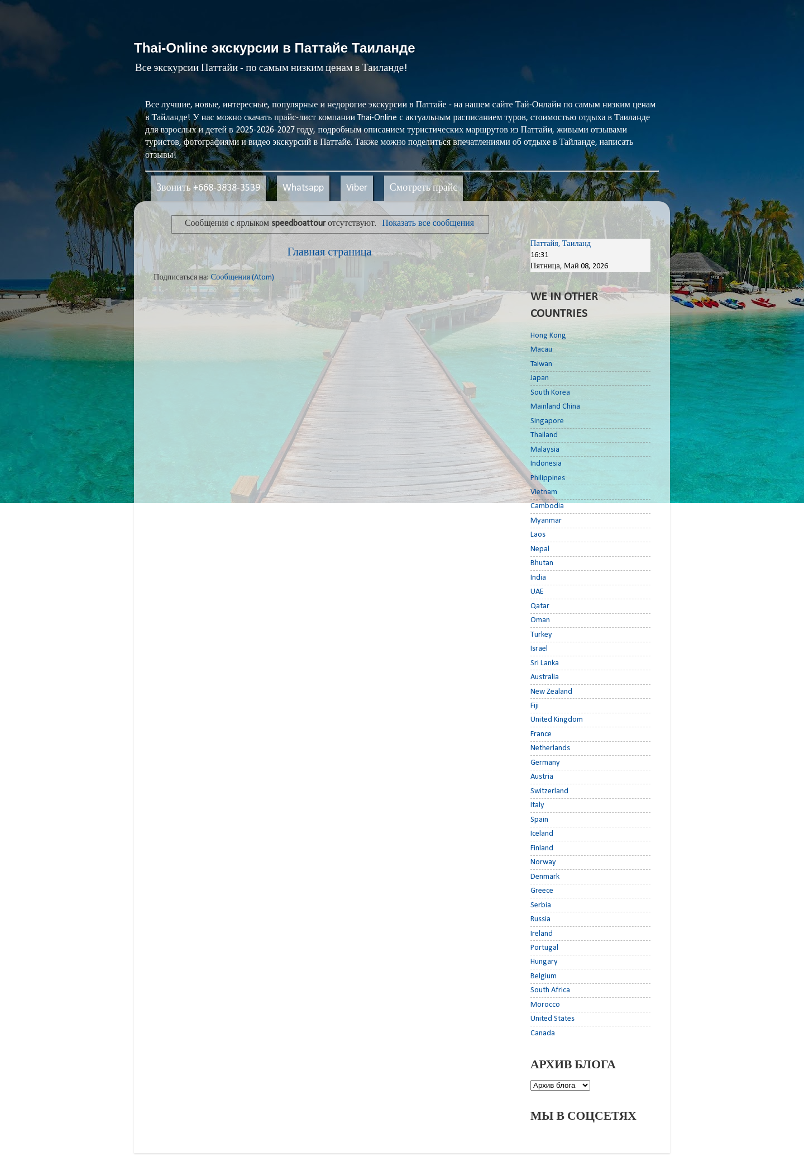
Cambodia (547, 506)
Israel (539, 649)
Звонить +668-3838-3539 (208, 188)
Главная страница (330, 252)
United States (552, 1019)
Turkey (541, 635)
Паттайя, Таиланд (560, 244)
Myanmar (546, 521)
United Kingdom (556, 720)
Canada (542, 1033)
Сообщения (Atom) (242, 277)
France (541, 734)
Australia (544, 677)
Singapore (547, 421)
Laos (537, 535)
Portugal (544, 948)
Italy (537, 805)
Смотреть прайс (424, 188)
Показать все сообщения (428, 223)
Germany (545, 763)
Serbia (540, 905)
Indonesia (546, 464)
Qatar (539, 606)
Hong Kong (548, 335)
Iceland (541, 834)
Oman (540, 620)
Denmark (544, 877)
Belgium (543, 976)
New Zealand (551, 692)
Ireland (541, 934)
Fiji (534, 706)
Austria (541, 777)
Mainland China (555, 406)
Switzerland (549, 791)
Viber (356, 188)
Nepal (539, 549)
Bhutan (541, 563)
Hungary (544, 962)
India (538, 578)
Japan (539, 378)
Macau (541, 349)
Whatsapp (303, 188)
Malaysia (544, 450)
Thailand (544, 435)
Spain (539, 820)
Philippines (547, 478)
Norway (543, 862)
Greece (541, 891)
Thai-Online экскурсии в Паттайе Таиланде (274, 47)
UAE (537, 592)
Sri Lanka (544, 663)
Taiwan (541, 364)
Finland (541, 848)
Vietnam (543, 492)
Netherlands (550, 748)
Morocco (545, 1005)
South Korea (550, 393)
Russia (540, 919)
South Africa (550, 990)
